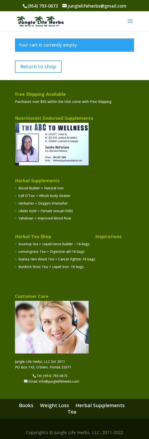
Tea (72, 411)
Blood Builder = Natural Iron (41, 188)
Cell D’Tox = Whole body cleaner (44, 195)
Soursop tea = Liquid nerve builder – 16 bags (54, 244)
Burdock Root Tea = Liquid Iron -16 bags (51, 266)
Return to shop (38, 66)
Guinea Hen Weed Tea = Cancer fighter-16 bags (56, 259)
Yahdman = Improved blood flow (44, 218)
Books (26, 405)
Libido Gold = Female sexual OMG (45, 210)
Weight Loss (54, 405)
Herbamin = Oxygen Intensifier (43, 203)
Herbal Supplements (100, 405)
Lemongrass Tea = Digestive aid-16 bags (51, 251)
